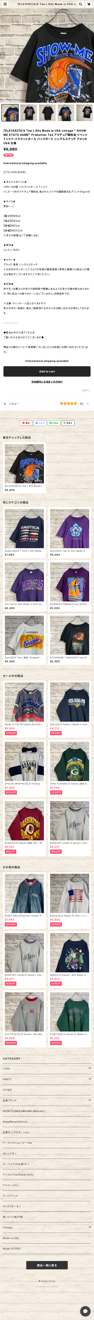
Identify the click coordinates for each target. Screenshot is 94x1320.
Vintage (8, 1227)
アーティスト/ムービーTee (17, 1142)
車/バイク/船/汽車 (13, 1216)
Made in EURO (12, 1248)
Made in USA (11, 1238)
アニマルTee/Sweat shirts (18, 1174)
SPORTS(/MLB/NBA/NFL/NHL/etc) (24, 1111)
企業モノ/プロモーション (16, 1132)
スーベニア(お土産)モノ (16, 1163)
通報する (86, 390)
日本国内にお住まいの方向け (47, 381)
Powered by (47, 1286)
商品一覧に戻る (47, 1265)
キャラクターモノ (12, 1206)
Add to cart (47, 371)
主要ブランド (10, 1100)
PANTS (7, 1079)
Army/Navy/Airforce (15, 1121)
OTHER (7, 1089)
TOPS (6, 1068)
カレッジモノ (9, 1153)
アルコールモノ (11, 1185)
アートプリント (10, 1195)
